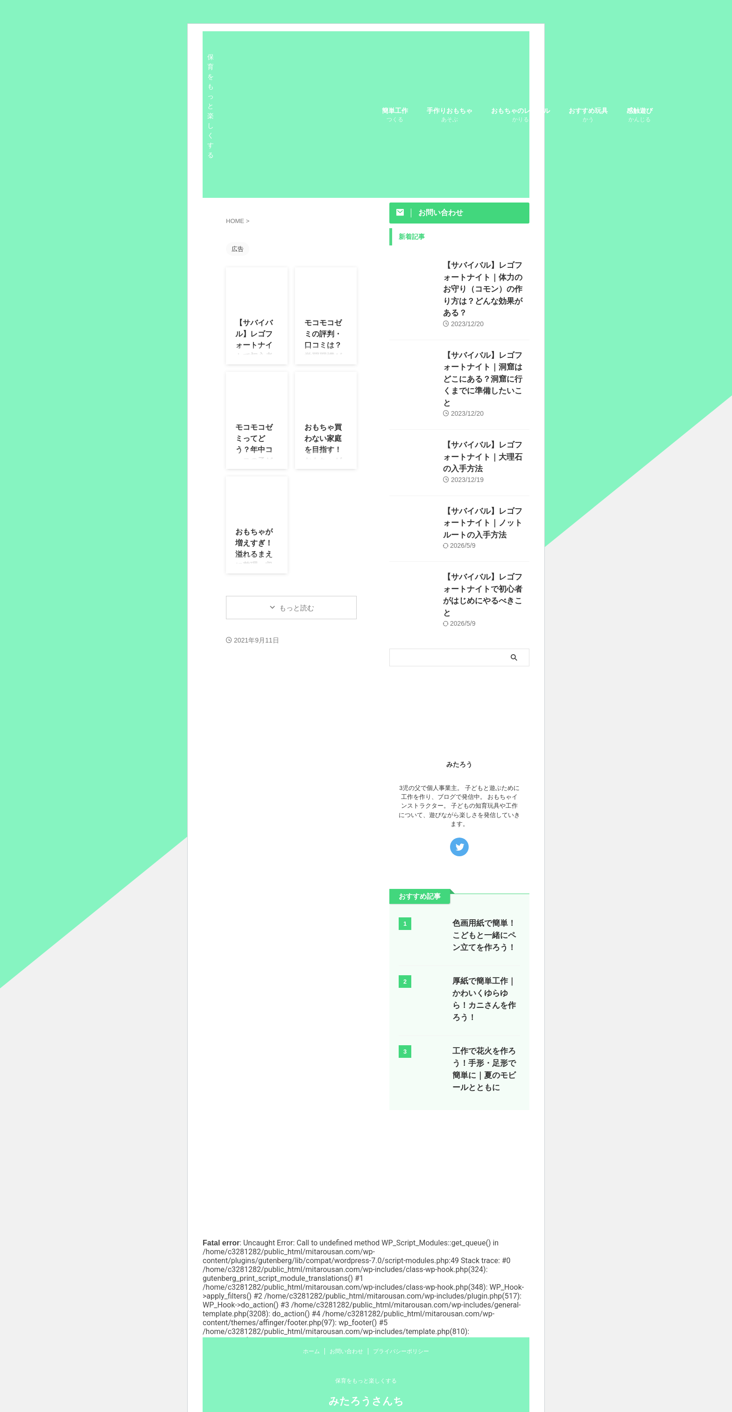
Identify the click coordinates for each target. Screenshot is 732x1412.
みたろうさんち (366, 1401)
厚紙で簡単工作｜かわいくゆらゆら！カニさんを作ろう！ (483, 923)
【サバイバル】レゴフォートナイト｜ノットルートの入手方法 (485, 471)
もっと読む (296, 608)
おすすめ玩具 (588, 116)
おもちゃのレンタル (520, 116)
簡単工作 (395, 116)
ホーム (311, 1351)
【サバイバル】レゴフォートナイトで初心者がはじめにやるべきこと (485, 533)
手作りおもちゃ (449, 116)
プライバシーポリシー (401, 1351)
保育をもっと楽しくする (366, 1380)
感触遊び (639, 116)
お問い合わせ (346, 1351)
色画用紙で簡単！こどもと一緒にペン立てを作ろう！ (483, 865)
